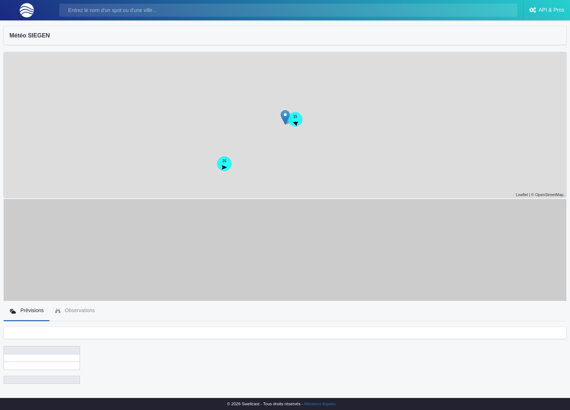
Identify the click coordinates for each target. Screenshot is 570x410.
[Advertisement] (285, 250)
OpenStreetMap (549, 194)
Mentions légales (320, 404)
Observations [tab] (75, 310)
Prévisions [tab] (26, 310)
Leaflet (522, 194)
